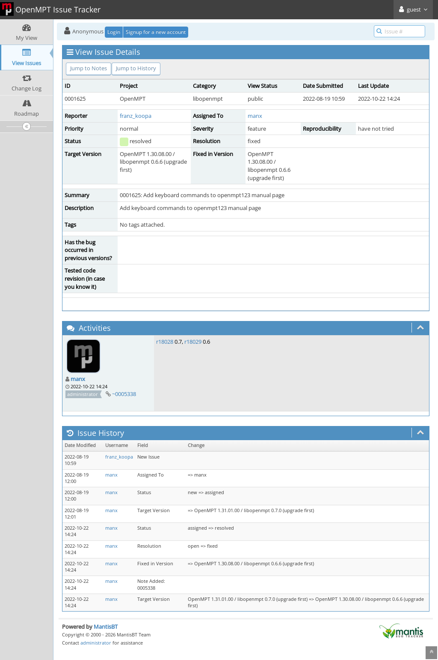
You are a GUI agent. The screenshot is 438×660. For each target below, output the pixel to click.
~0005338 (124, 394)
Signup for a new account (156, 32)
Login (113, 32)
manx (255, 116)
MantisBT (106, 626)
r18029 (192, 341)
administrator (95, 642)
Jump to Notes (88, 68)
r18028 (164, 341)
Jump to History (136, 68)
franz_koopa (135, 116)
